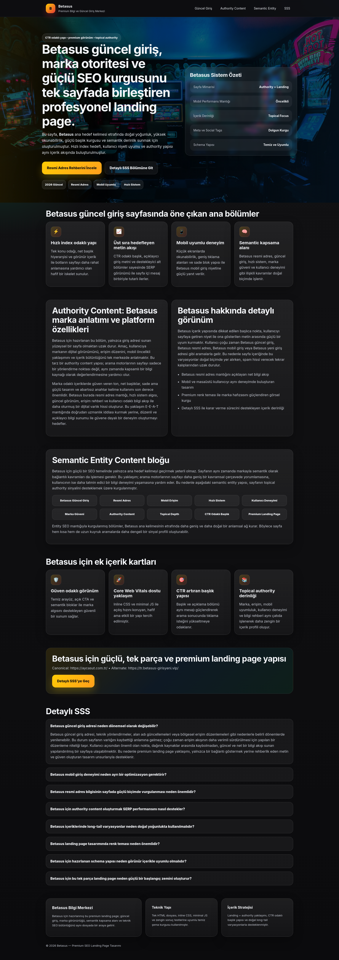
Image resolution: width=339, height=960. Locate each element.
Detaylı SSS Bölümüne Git (131, 168)
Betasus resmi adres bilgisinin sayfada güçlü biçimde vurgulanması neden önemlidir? (123, 792)
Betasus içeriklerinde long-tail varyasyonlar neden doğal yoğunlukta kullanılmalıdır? (122, 826)
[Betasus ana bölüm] (75, 8)
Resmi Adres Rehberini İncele (72, 168)
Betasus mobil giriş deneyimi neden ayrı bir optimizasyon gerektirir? (108, 774)
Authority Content (233, 8)
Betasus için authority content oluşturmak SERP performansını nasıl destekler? (117, 809)
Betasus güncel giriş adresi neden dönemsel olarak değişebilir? (104, 726)
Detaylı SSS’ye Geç (73, 681)
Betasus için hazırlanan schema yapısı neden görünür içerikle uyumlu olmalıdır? (118, 861)
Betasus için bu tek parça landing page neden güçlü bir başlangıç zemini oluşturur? (121, 878)
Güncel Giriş (203, 8)
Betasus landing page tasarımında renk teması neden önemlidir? (105, 844)
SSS (287, 8)
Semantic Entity (265, 8)
